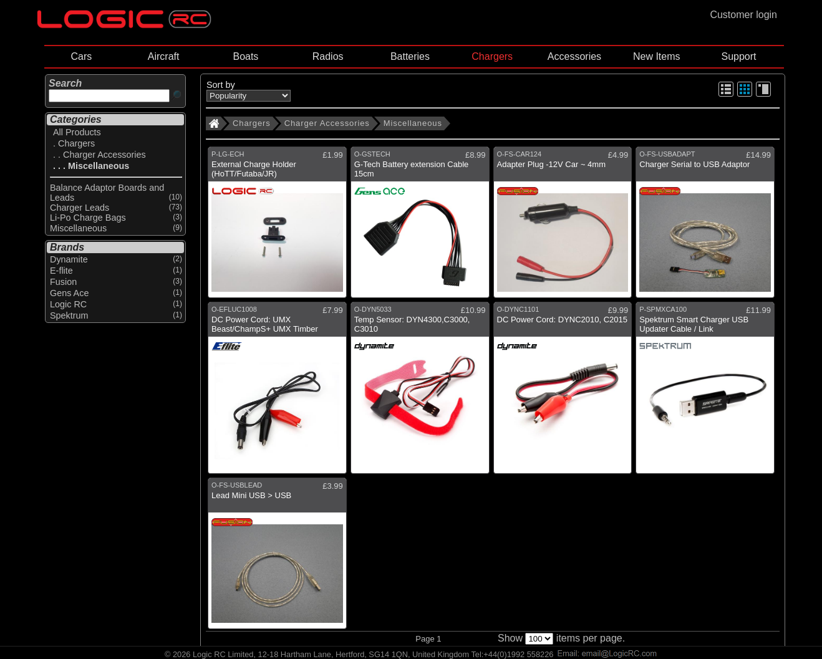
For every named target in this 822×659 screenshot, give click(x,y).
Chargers (492, 56)
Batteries (410, 56)
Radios (328, 56)
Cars (81, 56)
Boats (245, 56)
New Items (656, 56)
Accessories (574, 56)
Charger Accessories (327, 123)
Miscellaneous (413, 123)
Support (738, 56)
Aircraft (164, 56)
